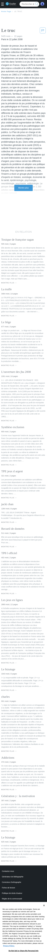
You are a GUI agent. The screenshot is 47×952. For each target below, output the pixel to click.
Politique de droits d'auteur (12, 893)
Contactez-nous (8, 871)
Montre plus (23, 188)
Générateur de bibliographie (12, 877)
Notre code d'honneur (10, 904)
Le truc (18, 11)
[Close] (44, 911)
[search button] (36, 4)
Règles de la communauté (12, 899)
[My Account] (42, 4)
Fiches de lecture (8, 888)
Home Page (6, 11)
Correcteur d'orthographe (11, 882)
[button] (3, 4)
